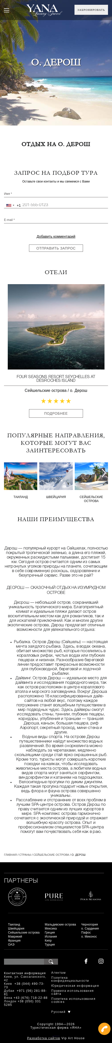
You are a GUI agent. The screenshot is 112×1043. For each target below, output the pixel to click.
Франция (14, 940)
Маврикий (15, 936)
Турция (50, 944)
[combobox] (12, 205)
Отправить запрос (56, 248)
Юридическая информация (75, 986)
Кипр (48, 940)
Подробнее (56, 413)
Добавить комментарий (56, 236)
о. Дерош (78, 390)
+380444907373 (56, 1035)
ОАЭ (11, 944)
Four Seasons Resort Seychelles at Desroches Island (56, 379)
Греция (50, 932)
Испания (51, 936)
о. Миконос (89, 936)
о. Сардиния (90, 928)
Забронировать (91, 9)
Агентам (58, 972)
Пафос (86, 932)
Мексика (51, 928)
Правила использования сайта (72, 992)
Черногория (89, 924)
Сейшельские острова (45, 390)
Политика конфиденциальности (70, 979)
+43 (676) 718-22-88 (31, 998)
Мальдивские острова (60, 924)
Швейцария (56, 497)
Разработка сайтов (43, 1038)
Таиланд (21, 497)
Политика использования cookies (73, 1000)
